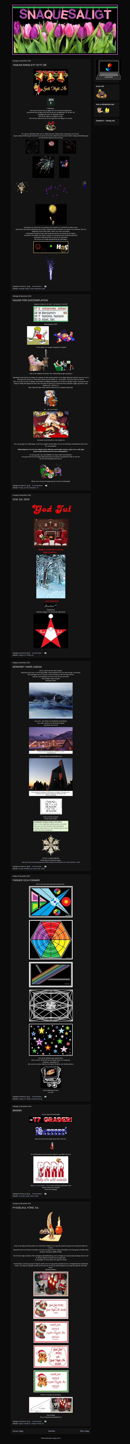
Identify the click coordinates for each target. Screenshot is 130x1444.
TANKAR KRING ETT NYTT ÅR (29, 65)
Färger (27, 288)
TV (37, 488)
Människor (38, 288)
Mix (27, 488)
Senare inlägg (18, 1431)
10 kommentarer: (37, 485)
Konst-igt (39, 1099)
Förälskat (27, 868)
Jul (25, 488)
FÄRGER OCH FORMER (26, 880)
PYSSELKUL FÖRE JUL (26, 1207)
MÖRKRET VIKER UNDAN (27, 666)
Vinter (43, 868)
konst (34, 868)
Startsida (51, 1431)
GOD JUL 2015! (21, 499)
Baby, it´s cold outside (38, 1185)
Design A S (22, 655)
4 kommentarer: (37, 866)
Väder (36, 1196)
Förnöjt (32, 288)
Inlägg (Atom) (56, 1438)
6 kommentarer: (37, 286)
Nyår (43, 288)
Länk (38, 868)
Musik (23, 1196)
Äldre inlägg (84, 1431)
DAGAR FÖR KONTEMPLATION (30, 300)
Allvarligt (21, 288)
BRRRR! (17, 1110)
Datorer (21, 1423)
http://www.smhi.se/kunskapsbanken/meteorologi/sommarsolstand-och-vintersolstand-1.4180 (51, 862)
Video (27, 1196)
